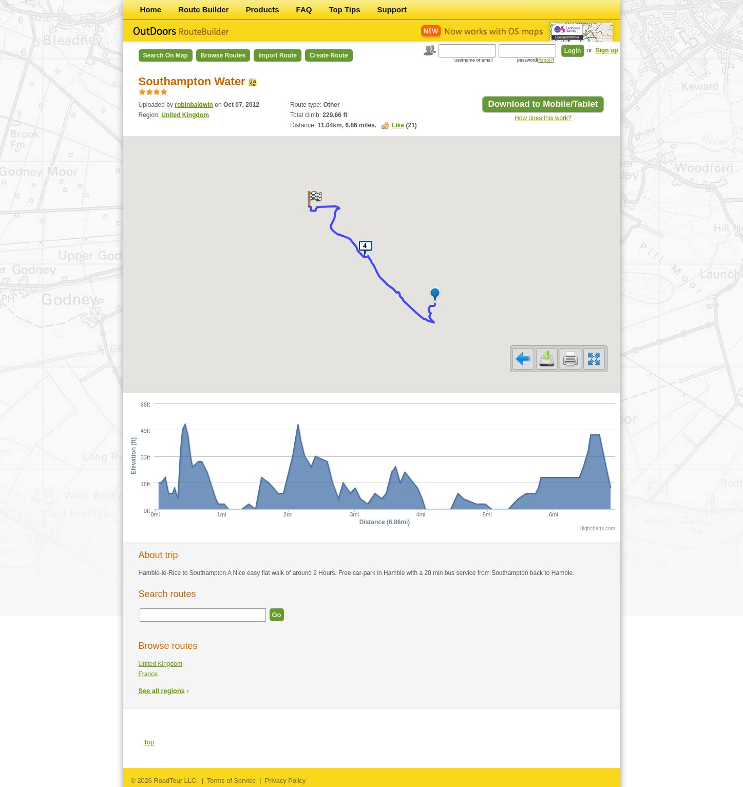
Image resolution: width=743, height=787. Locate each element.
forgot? (545, 60)
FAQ (304, 9)
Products (262, 9)
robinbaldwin (194, 104)
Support (392, 9)
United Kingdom (185, 115)
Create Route (329, 55)
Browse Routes (223, 55)
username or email (473, 60)
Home (151, 9)
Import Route (277, 55)
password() (536, 60)
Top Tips (344, 9)
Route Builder (203, 9)
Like (398, 125)
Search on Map (165, 55)
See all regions (162, 691)
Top (149, 742)
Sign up (607, 50)
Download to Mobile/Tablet (543, 104)
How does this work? (543, 118)
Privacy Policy (285, 780)
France (148, 674)
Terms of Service (231, 780)
